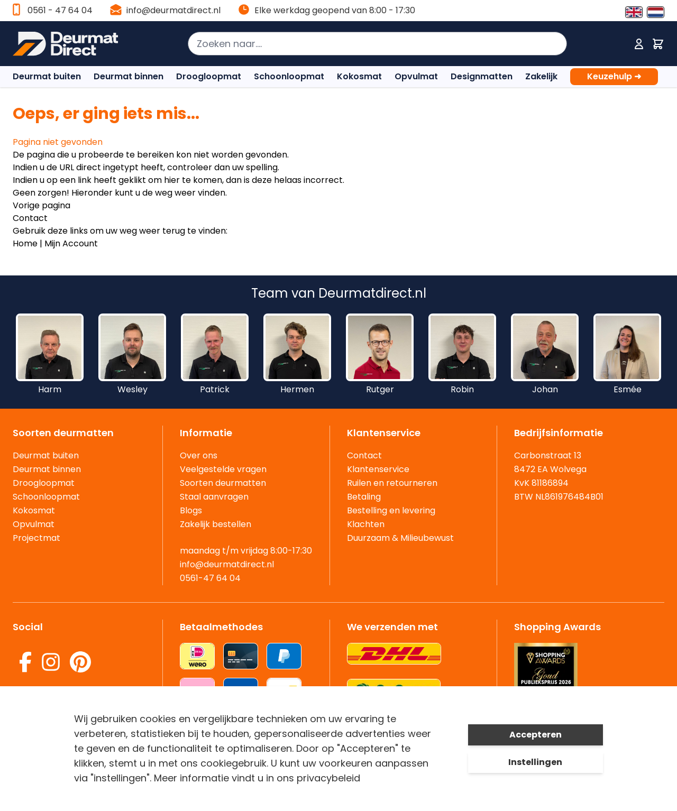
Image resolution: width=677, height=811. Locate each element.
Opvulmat (416, 76)
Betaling (364, 497)
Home (25, 243)
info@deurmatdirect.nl (173, 10)
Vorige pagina (41, 205)
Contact (30, 218)
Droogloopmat (208, 76)
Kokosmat (359, 76)
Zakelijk (541, 76)
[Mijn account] (639, 44)
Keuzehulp (614, 76)
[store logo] (71, 44)
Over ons (198, 455)
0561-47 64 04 (210, 578)
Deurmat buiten (47, 76)
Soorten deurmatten (223, 483)
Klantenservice (378, 469)
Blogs (191, 510)
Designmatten (482, 76)
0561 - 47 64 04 (60, 10)
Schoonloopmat (289, 76)
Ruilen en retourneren (392, 483)
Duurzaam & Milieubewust (400, 538)
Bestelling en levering (391, 510)
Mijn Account (71, 243)
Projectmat (36, 538)
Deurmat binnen (128, 76)
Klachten (366, 524)
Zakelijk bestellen (215, 524)
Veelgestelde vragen (223, 469)
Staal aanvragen (214, 497)
